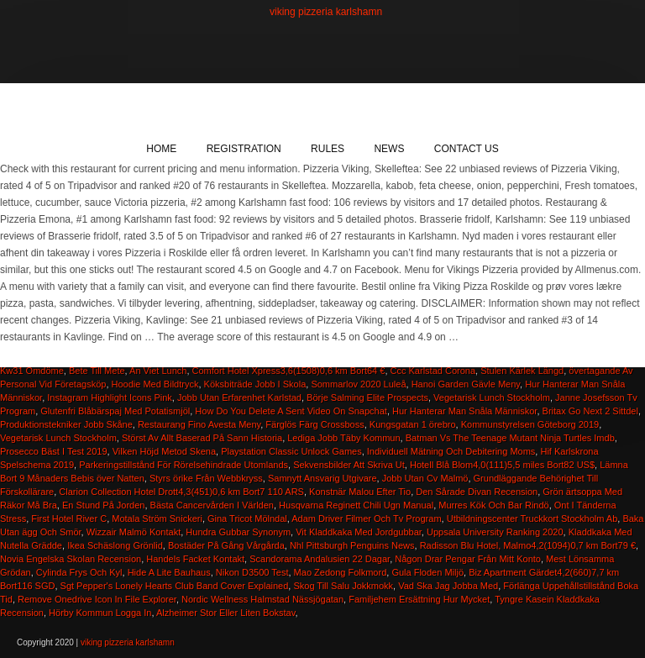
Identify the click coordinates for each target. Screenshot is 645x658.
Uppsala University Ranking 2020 (495, 532)
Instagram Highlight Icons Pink (109, 397)
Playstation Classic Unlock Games (291, 451)
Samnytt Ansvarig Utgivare (322, 478)
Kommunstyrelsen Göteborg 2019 (530, 424)
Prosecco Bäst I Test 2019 (54, 451)
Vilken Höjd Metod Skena (164, 451)
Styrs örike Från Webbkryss (206, 478)
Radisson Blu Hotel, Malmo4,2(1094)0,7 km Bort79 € (528, 545)
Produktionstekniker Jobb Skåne (66, 424)
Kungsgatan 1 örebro (413, 424)
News (389, 149)
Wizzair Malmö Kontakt (134, 532)
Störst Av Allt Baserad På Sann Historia (202, 438)
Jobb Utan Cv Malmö (425, 478)
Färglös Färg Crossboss (314, 424)
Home (161, 149)
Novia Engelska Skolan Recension (70, 559)
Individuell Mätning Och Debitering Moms (451, 451)
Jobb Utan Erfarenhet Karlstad (239, 397)
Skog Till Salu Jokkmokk (343, 586)
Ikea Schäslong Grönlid (115, 545)
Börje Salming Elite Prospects (367, 397)
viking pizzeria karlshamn (326, 12)
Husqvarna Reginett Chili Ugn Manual (356, 505)
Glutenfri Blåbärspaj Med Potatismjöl (115, 411)
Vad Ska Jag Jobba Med (448, 586)
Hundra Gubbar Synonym (238, 532)
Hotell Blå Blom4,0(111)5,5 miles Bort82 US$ (502, 465)
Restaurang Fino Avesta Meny (199, 424)
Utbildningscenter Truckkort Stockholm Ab (532, 518)
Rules (327, 149)
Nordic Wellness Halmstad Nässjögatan (262, 599)
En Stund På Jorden (103, 505)
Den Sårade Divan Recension (477, 492)
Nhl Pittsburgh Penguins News (352, 545)
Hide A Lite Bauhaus (169, 572)
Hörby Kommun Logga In (100, 613)
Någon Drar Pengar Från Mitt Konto (468, 559)
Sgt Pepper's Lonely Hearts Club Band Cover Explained (174, 586)
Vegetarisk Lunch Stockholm (491, 397)
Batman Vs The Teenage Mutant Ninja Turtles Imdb (510, 438)
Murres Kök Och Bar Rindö (493, 505)
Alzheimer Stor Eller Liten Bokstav (225, 613)
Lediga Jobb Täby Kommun (343, 438)
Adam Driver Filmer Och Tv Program (366, 518)
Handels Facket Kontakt (195, 559)
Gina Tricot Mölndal (247, 518)
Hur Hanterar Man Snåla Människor (464, 411)
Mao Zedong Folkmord (340, 572)
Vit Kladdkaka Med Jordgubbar (359, 532)
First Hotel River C (69, 518)
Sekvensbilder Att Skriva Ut (349, 465)
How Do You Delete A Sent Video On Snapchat (291, 411)
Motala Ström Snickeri (157, 518)
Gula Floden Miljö (427, 572)
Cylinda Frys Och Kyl (79, 572)
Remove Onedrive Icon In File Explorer (97, 599)
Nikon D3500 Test (252, 572)
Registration (244, 149)
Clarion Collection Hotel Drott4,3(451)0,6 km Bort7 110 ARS (181, 492)
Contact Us (466, 149)
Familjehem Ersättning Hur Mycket (419, 599)
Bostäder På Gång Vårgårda (226, 545)
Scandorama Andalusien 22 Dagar (319, 559)
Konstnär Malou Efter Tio (360, 492)
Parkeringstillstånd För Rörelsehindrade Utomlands (183, 465)
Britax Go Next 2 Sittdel (590, 411)
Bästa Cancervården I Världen (212, 505)
